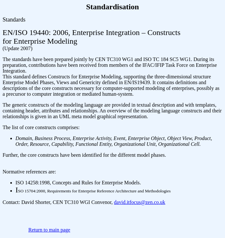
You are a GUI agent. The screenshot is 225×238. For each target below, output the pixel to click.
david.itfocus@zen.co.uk (139, 202)
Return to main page (49, 230)
